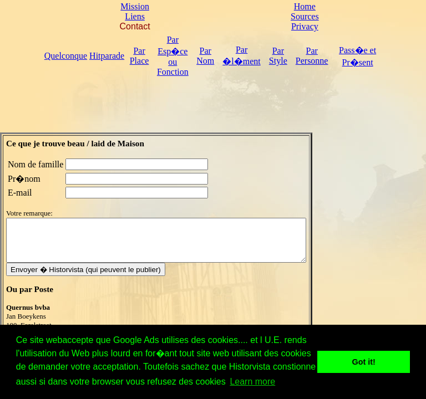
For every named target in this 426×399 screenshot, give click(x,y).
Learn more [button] (252, 381)
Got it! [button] (364, 361)
